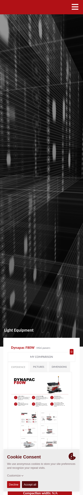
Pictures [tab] (38, 366)
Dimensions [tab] (59, 366)
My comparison (51, 356)
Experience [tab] (18, 367)
